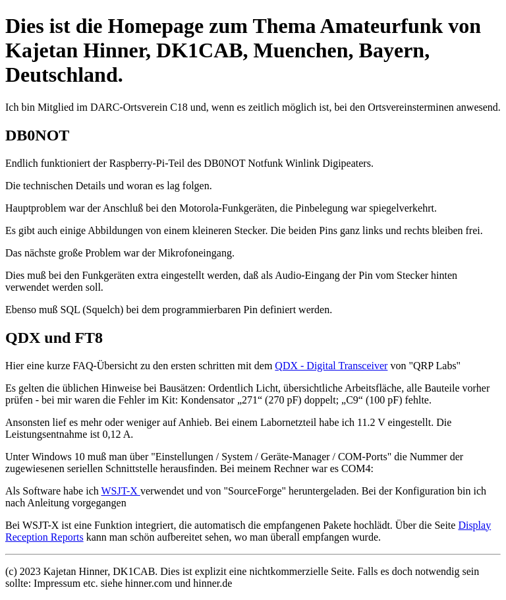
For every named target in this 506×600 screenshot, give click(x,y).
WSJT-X (120, 490)
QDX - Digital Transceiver (331, 365)
